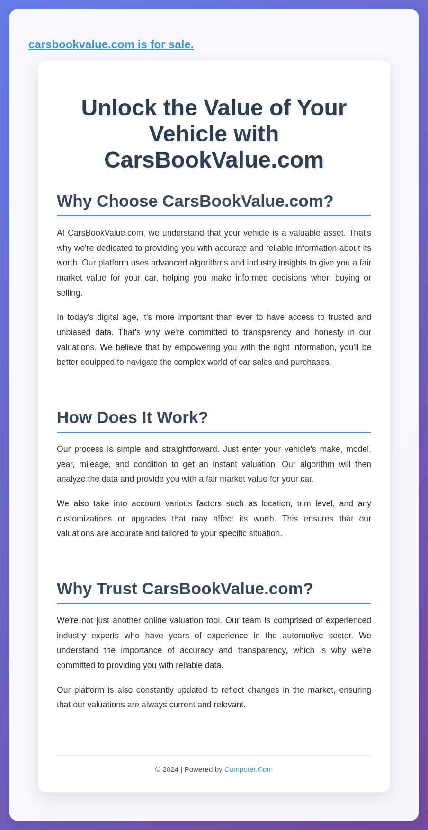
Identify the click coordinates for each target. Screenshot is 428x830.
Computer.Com (248, 769)
